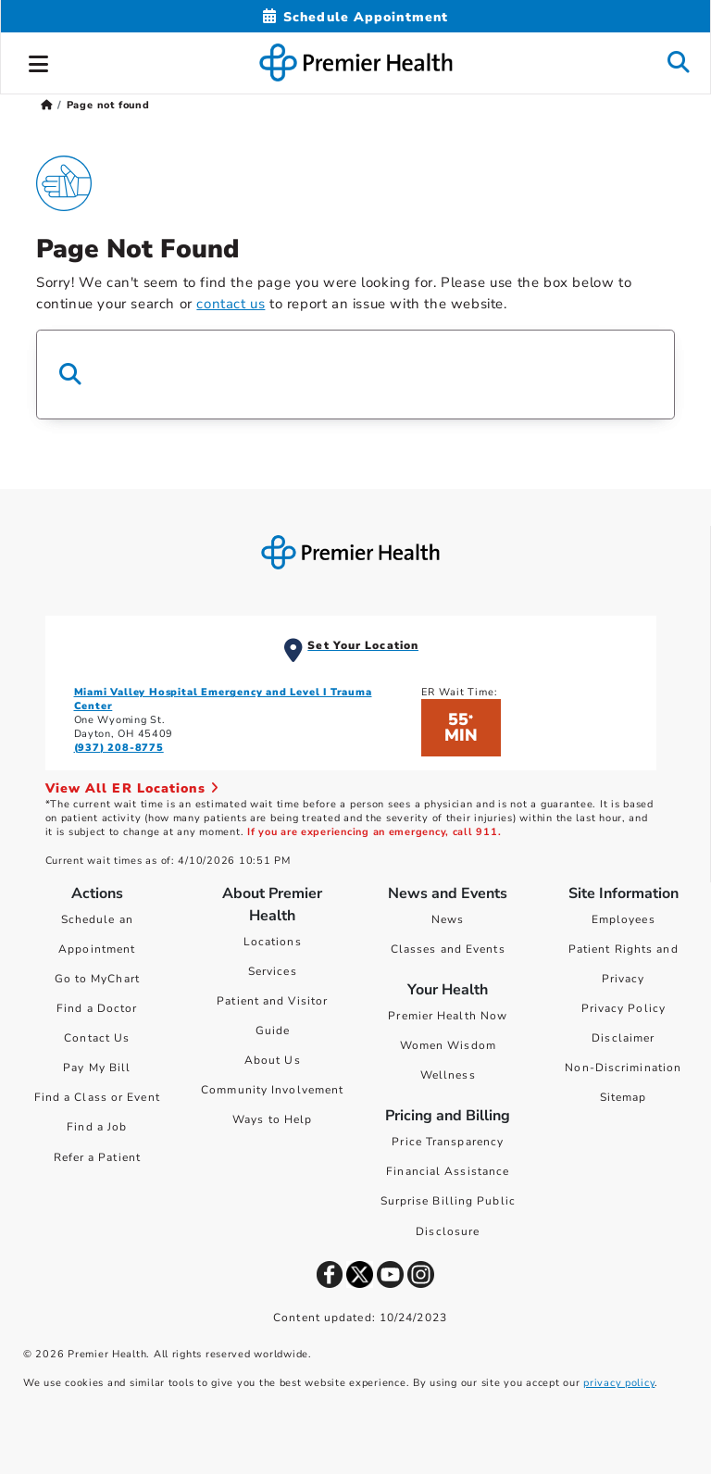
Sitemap (623, 1097)
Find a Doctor (96, 1008)
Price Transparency (448, 1141)
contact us (230, 303)
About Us (272, 1060)
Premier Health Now (447, 1015)
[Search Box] (355, 374)
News (447, 919)
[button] (39, 61)
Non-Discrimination (623, 1067)
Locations (272, 941)
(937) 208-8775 (119, 748)
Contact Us (97, 1038)
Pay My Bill (97, 1067)
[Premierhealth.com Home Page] (47, 105)
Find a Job (97, 1126)
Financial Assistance (447, 1171)
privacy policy (619, 1383)
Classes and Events (448, 949)
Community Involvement (272, 1089)
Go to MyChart (97, 978)
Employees (623, 919)
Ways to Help (272, 1119)
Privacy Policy (623, 1008)
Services (272, 971)
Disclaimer (623, 1038)
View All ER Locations (132, 788)
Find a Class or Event (97, 1097)
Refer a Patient (98, 1157)
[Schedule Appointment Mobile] (355, 17)
